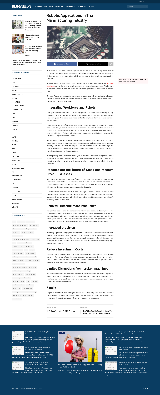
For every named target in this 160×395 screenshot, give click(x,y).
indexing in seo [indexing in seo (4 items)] (18, 257)
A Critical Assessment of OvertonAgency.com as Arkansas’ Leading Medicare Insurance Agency (33, 50)
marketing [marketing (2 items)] (26, 271)
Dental (14, 98)
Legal (14, 152)
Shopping (15, 187)
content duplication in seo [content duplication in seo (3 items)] (21, 239)
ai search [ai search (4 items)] (16, 229)
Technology (81, 6)
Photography (17, 176)
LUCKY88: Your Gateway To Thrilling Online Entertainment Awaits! (38, 333)
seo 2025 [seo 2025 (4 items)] (34, 281)
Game (14, 137)
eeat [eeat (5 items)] (14, 243)
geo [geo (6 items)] (26, 250)
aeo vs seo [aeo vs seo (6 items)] (21, 222)
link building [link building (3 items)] (17, 271)
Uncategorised (17, 199)
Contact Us (141, 1)
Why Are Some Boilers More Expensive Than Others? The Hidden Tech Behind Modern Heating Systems (27, 62)
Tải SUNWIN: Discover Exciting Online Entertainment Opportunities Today (36, 363)
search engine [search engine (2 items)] (30, 274)
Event (14, 113)
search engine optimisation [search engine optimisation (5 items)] (21, 278)
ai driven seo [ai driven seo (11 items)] (34, 225)
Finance (15, 125)
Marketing (59, 6)
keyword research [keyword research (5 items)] (18, 264)
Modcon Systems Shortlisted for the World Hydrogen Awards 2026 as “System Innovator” (124, 333)
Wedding (15, 207)
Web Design (48, 6)
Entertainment (18, 106)
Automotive (16, 79)
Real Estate (70, 6)
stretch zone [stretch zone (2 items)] (17, 295)
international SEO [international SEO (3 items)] (30, 257)
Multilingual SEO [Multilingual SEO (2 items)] (18, 274)
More (91, 6)
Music (14, 164)
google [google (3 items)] (32, 250)
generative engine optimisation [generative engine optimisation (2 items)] (23, 246)
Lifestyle (15, 156)
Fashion (15, 121)
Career (14, 90)
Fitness (15, 129)
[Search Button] (146, 6)
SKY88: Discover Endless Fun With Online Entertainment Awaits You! (37, 348)
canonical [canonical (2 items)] (16, 232)
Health (14, 145)
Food (14, 133)
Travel (14, 195)
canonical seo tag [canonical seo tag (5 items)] (27, 232)
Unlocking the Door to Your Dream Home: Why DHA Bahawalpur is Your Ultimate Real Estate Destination (33, 25)
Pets (13, 172)
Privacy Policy (38, 388)
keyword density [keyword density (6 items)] (18, 260)
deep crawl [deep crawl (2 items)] (35, 239)
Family (14, 117)
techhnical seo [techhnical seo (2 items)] (28, 295)
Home (14, 149)
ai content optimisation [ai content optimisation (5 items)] (20, 225)
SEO (13, 184)
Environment (17, 110)
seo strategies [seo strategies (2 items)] (27, 288)
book (14, 82)
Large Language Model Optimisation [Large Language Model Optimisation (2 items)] (24, 267)
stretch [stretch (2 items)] (24, 292)
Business (38, 6)
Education (16, 102)
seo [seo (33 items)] (28, 281)
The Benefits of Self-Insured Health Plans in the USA (33, 37)
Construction (17, 94)
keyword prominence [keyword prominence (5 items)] (32, 260)
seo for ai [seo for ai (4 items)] (30, 285)
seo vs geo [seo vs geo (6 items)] (16, 292)
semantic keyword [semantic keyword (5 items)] (18, 281)
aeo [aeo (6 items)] (14, 222)
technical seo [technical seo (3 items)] (17, 299)
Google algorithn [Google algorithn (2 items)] (18, 253)
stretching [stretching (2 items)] (32, 292)
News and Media (18, 168)
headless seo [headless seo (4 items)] (30, 253)
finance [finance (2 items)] (28, 243)
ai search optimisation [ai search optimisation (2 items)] (28, 229)
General (15, 141)
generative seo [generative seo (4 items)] (17, 250)
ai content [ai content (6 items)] (30, 222)
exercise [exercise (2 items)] (21, 243)
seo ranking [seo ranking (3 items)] (16, 288)
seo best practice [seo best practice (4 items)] (18, 285)
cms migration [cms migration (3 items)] (17, 236)
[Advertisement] (133, 43)
